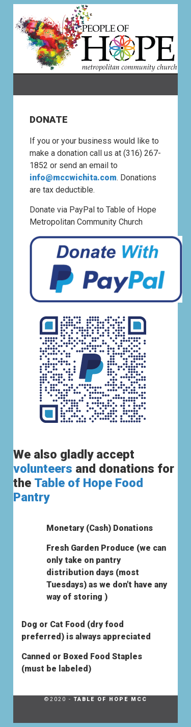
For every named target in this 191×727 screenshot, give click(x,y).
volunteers (42, 469)
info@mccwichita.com (73, 177)
